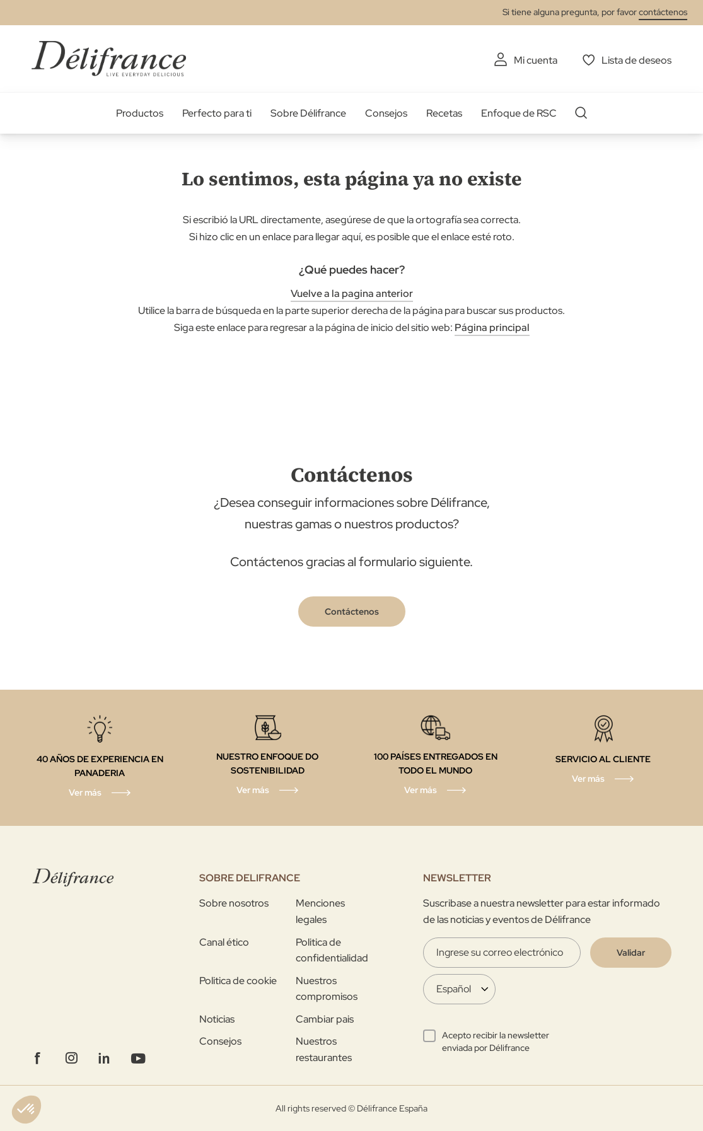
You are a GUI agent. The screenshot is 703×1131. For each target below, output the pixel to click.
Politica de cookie (238, 980)
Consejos (386, 113)
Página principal (492, 327)
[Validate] (630, 952)
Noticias (217, 1019)
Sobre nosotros (234, 903)
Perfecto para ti (217, 113)
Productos (139, 113)
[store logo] (109, 58)
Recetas (444, 113)
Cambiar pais (325, 1019)
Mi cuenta (535, 60)
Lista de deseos (636, 60)
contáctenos (663, 12)
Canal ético (224, 942)
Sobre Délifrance (308, 113)
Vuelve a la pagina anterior (352, 293)
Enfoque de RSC (519, 113)
